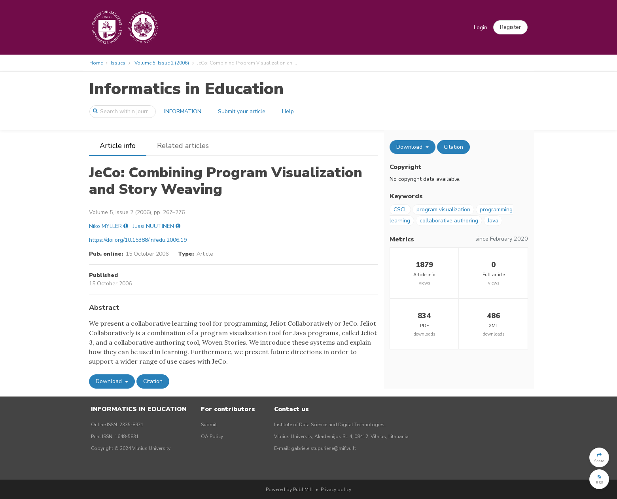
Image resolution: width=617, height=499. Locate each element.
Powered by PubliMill (289, 489)
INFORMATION (182, 111)
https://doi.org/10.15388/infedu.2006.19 (138, 240)
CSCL (400, 209)
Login (480, 27)
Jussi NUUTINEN (153, 226)
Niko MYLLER (105, 226)
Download (109, 381)
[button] (510, 27)
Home (96, 63)
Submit (209, 424)
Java (493, 220)
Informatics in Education (186, 89)
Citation (153, 381)
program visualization (443, 209)
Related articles (183, 145)
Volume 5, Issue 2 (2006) (161, 63)
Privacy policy (336, 489)
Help (288, 111)
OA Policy (212, 436)
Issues (118, 63)
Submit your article (241, 111)
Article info (118, 145)
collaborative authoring (449, 220)
